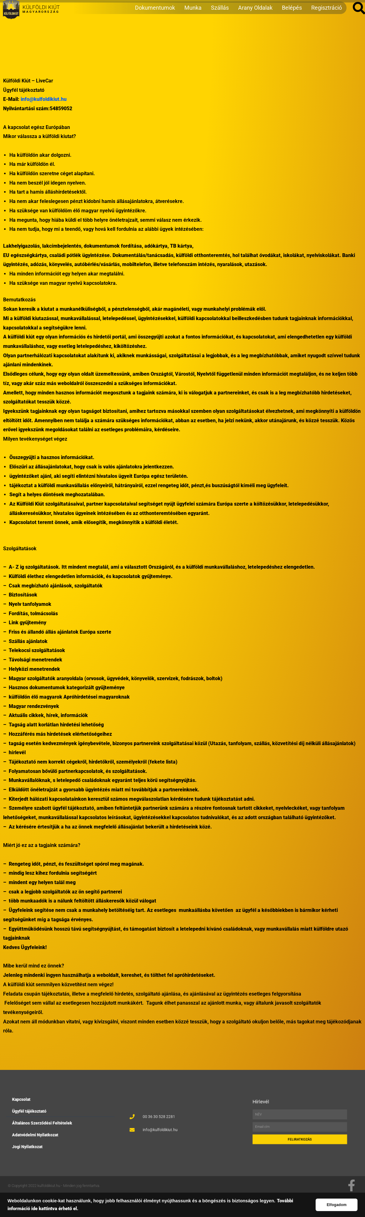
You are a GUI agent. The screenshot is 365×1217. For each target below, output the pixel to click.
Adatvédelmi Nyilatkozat (50, 1128)
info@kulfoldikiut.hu (44, 99)
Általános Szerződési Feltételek (53, 1123)
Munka (193, 33)
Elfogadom (337, 1205)
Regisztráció (326, 33)
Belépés (292, 33)
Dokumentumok (155, 33)
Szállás (220, 33)
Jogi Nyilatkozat (47, 1133)
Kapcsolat (44, 1113)
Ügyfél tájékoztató (48, 1118)
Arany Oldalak (255, 33)
